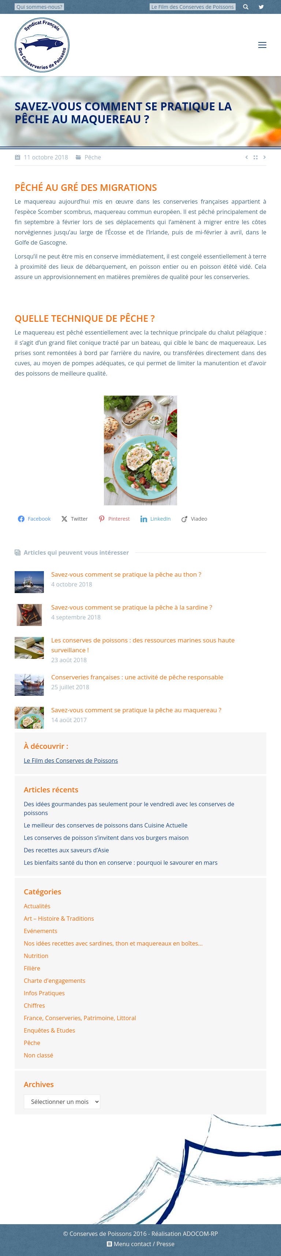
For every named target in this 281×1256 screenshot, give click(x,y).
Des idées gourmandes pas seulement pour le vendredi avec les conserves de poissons (129, 808)
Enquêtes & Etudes (49, 1030)
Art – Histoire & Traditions (59, 918)
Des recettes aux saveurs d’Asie (66, 850)
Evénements (40, 931)
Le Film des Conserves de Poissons (192, 6)
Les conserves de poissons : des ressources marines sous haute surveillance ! (143, 645)
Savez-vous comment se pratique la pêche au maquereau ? (136, 710)
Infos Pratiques (44, 993)
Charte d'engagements (54, 981)
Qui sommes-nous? (39, 6)
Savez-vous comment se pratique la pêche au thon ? (126, 574)
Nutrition (36, 956)
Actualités (37, 906)
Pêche (93, 157)
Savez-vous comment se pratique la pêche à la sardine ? (131, 607)
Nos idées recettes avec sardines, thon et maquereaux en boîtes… (113, 943)
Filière (32, 968)
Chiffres (34, 1006)
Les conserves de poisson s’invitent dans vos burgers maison (106, 838)
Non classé (38, 1055)
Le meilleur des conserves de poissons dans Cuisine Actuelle (105, 825)
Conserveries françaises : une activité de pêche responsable (137, 677)
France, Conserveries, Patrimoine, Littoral (80, 1018)
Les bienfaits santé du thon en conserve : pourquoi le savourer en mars (121, 863)
